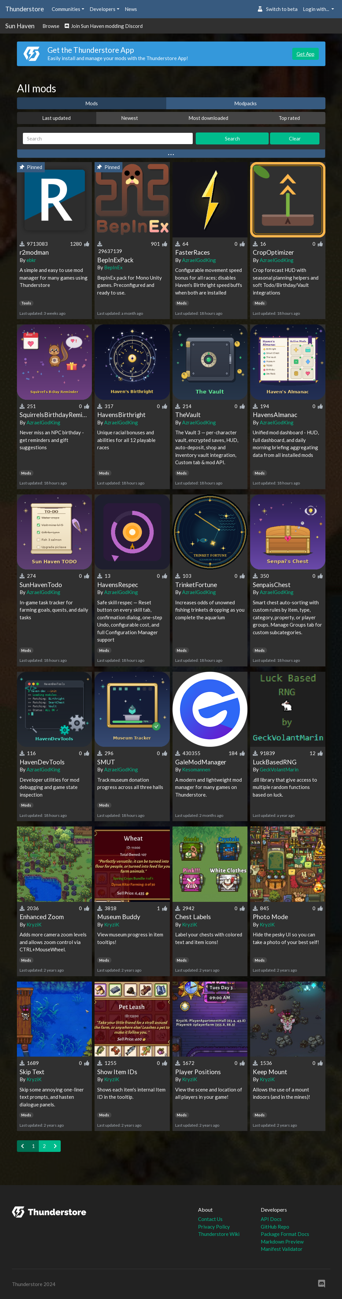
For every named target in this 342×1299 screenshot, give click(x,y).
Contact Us (210, 1219)
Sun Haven (19, 26)
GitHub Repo (275, 1227)
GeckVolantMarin (279, 769)
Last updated (56, 118)
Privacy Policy (214, 1227)
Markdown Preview (282, 1242)
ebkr (31, 260)
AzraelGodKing (199, 260)
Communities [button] (66, 9)
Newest (129, 118)
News (131, 9)
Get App (305, 54)
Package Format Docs (285, 1234)
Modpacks (245, 103)
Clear (295, 138)
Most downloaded (208, 118)
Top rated (289, 118)
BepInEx (113, 267)
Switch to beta (277, 9)
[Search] (108, 138)
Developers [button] (102, 9)
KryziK (34, 924)
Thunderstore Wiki (218, 1234)
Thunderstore (24, 9)
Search (232, 138)
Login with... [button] (316, 9)
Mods (91, 103)
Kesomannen (196, 769)
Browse (50, 26)
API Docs (271, 1219)
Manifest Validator (282, 1249)
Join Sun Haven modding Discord (104, 26)
